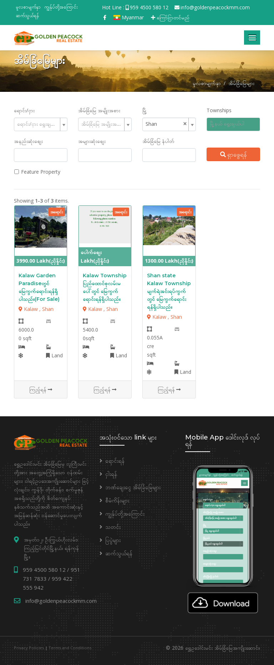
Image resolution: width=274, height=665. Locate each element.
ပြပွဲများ (113, 540)
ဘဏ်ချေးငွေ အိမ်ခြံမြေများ (133, 487)
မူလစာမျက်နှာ (28, 7)
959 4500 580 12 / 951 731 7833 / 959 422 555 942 (51, 578)
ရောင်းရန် (115, 460)
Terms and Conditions (70, 647)
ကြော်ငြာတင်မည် (170, 17)
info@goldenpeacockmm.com (215, 7)
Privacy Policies (29, 647)
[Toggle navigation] (252, 37)
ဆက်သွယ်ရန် (27, 15)
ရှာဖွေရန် (233, 154)
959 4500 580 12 (149, 7)
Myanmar (128, 17)
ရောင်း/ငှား (24, 110)
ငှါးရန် (111, 473)
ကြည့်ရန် (40, 389)
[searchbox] (236, 124)
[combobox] (40, 124)
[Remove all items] (185, 123)
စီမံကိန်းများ (117, 500)
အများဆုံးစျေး (92, 141)
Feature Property (40, 171)
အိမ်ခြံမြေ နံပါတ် (158, 141)
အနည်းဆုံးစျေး (28, 141)
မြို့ (144, 110)
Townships (219, 110)
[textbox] (38, 124)
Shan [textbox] (151, 123)
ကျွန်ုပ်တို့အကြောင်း (61, 7)
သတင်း (113, 526)
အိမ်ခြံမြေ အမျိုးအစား (99, 110)
